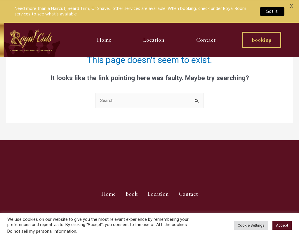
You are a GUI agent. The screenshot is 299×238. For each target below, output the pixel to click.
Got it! (272, 11)
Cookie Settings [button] (251, 225)
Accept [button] (282, 225)
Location (153, 39)
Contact (205, 39)
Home (104, 39)
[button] (261, 40)
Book (132, 194)
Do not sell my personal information (41, 231)
